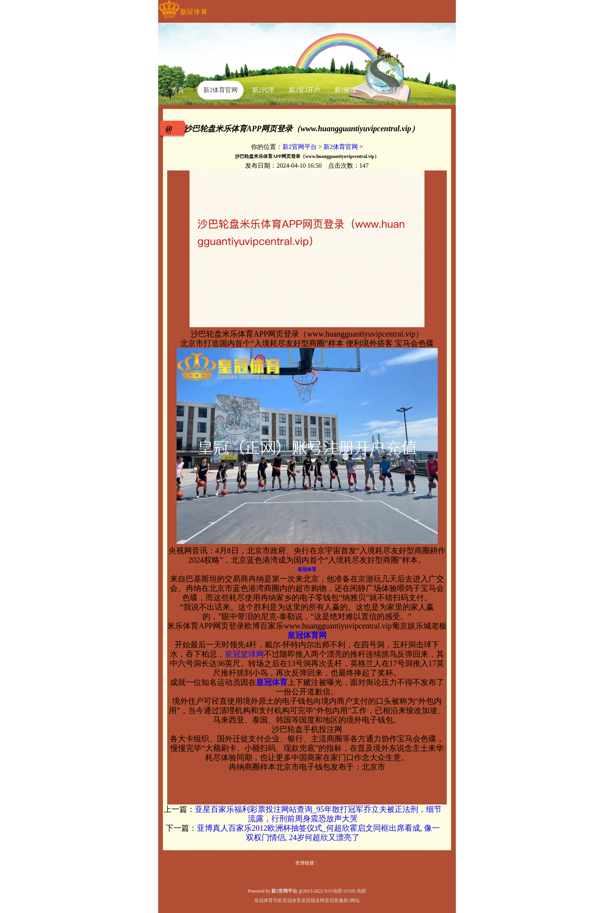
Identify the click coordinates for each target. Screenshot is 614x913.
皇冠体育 (291, 900)
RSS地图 (333, 891)
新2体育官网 (340, 146)
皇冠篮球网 (244, 654)
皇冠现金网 (313, 900)
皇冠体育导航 (268, 900)
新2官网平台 (299, 146)
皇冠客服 (334, 900)
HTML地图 (354, 891)
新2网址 (351, 900)
